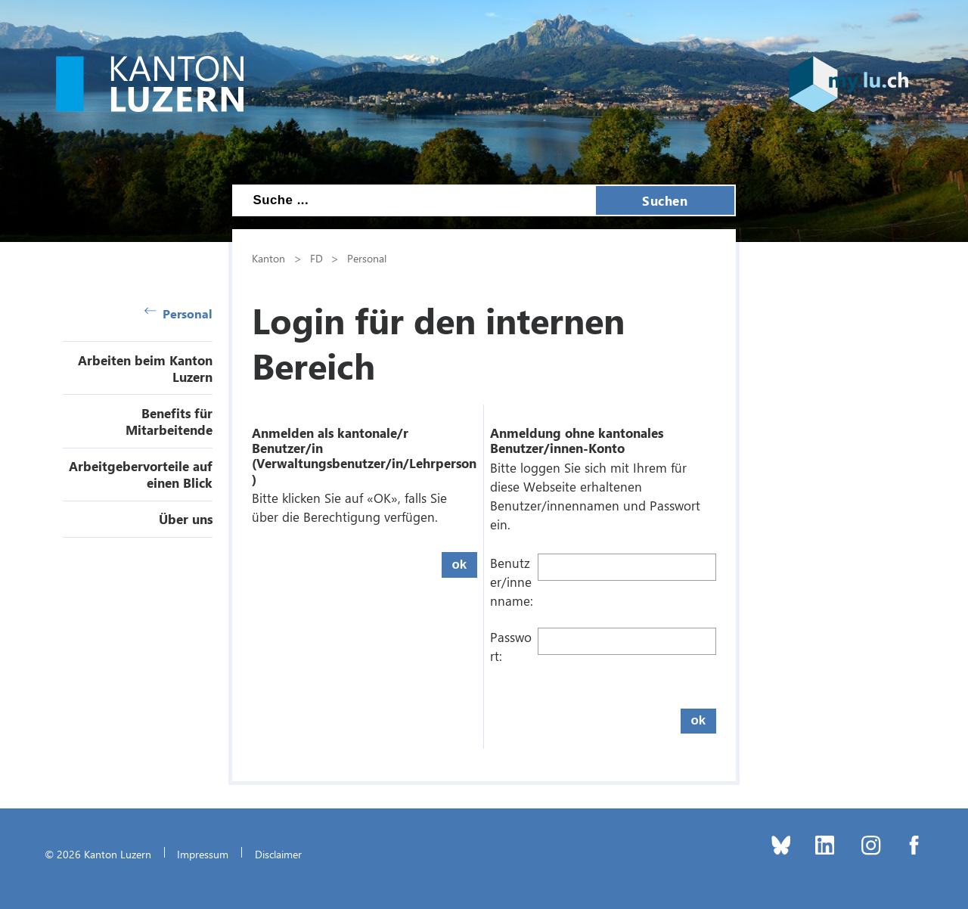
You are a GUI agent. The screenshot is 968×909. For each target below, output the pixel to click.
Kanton (268, 258)
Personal (178, 313)
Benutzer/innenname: (511, 581)
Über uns (186, 518)
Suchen (664, 200)
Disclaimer (278, 854)
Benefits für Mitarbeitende (169, 421)
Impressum (202, 854)
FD (316, 258)
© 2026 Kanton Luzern (98, 854)
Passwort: (511, 646)
